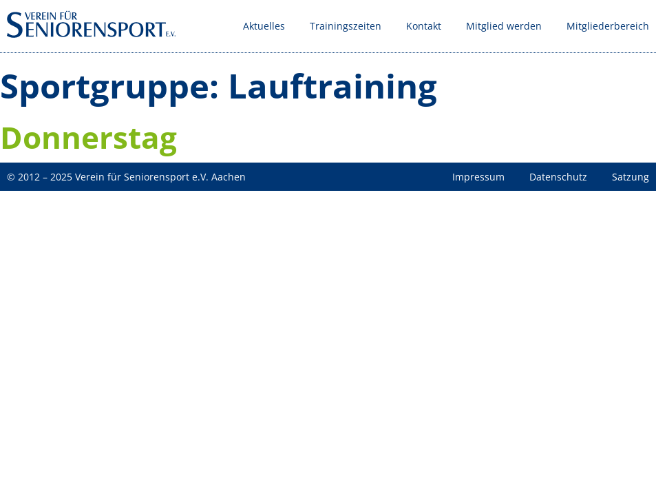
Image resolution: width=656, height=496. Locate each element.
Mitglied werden (504, 25)
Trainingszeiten (345, 25)
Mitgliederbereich (608, 25)
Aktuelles (264, 25)
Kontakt (423, 25)
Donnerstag (88, 137)
